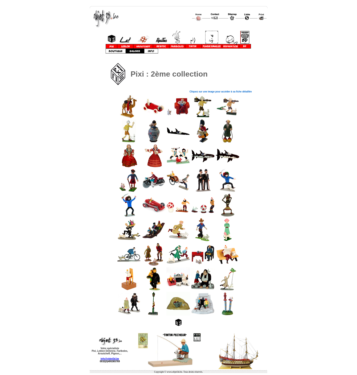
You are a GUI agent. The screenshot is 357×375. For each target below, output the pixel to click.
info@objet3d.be (110, 358)
